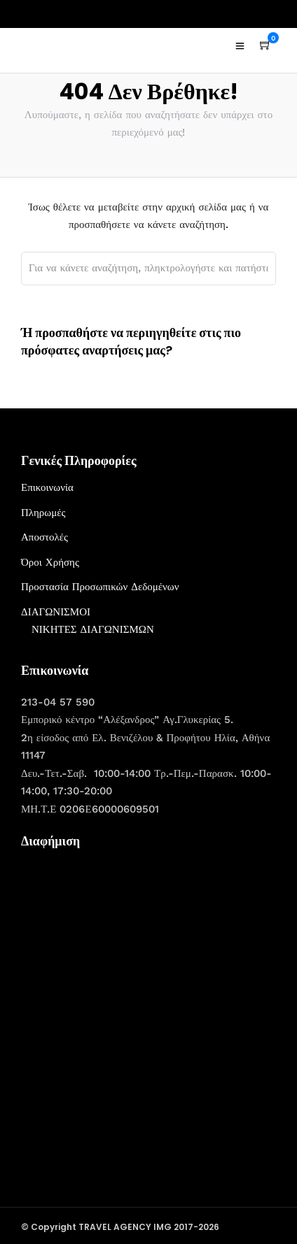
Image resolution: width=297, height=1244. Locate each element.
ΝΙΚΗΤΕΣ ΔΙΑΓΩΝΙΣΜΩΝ (93, 629)
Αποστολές (44, 537)
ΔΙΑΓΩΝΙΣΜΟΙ (55, 612)
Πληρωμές (43, 512)
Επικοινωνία (47, 487)
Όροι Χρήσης (50, 562)
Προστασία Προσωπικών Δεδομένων (100, 586)
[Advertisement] (148, 1007)
